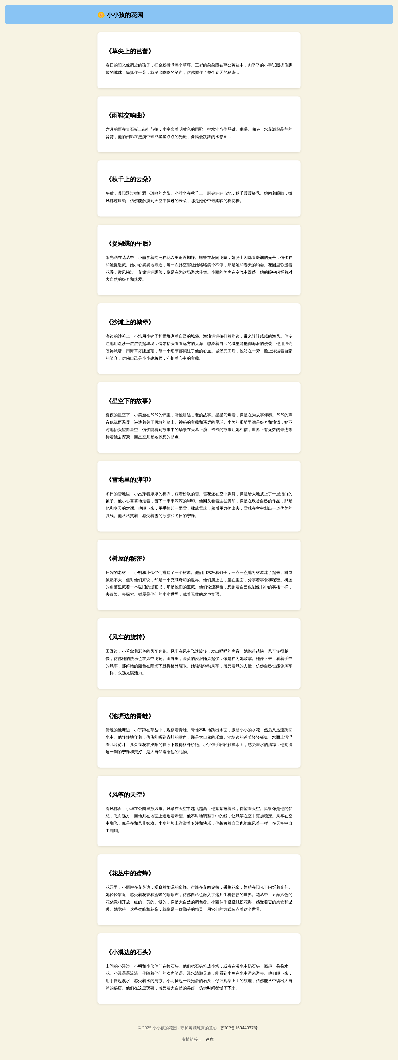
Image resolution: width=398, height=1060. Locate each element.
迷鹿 (210, 1039)
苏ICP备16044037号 (239, 1028)
